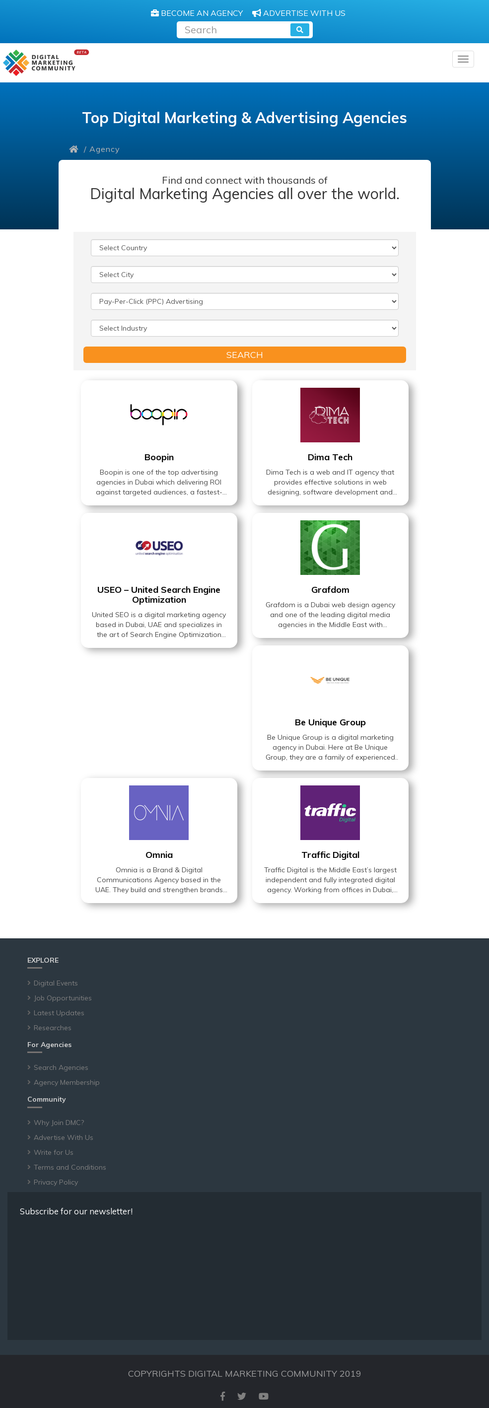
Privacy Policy (56, 1182)
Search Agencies (61, 1067)
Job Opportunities (63, 997)
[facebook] (222, 1396)
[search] (299, 29)
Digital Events (56, 983)
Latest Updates (59, 1012)
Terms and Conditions (70, 1167)
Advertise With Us (63, 1137)
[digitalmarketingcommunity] (46, 63)
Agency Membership (67, 1082)
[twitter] (241, 1396)
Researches (52, 1027)
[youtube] (264, 1396)
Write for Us (53, 1152)
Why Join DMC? (59, 1122)
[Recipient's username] (234, 28)
